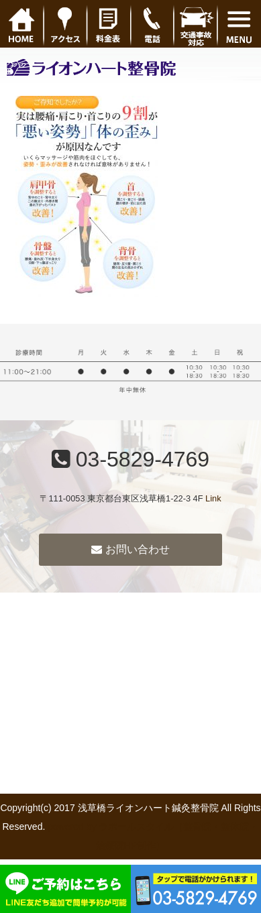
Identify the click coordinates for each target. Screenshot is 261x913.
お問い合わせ (130, 549)
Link (213, 498)
